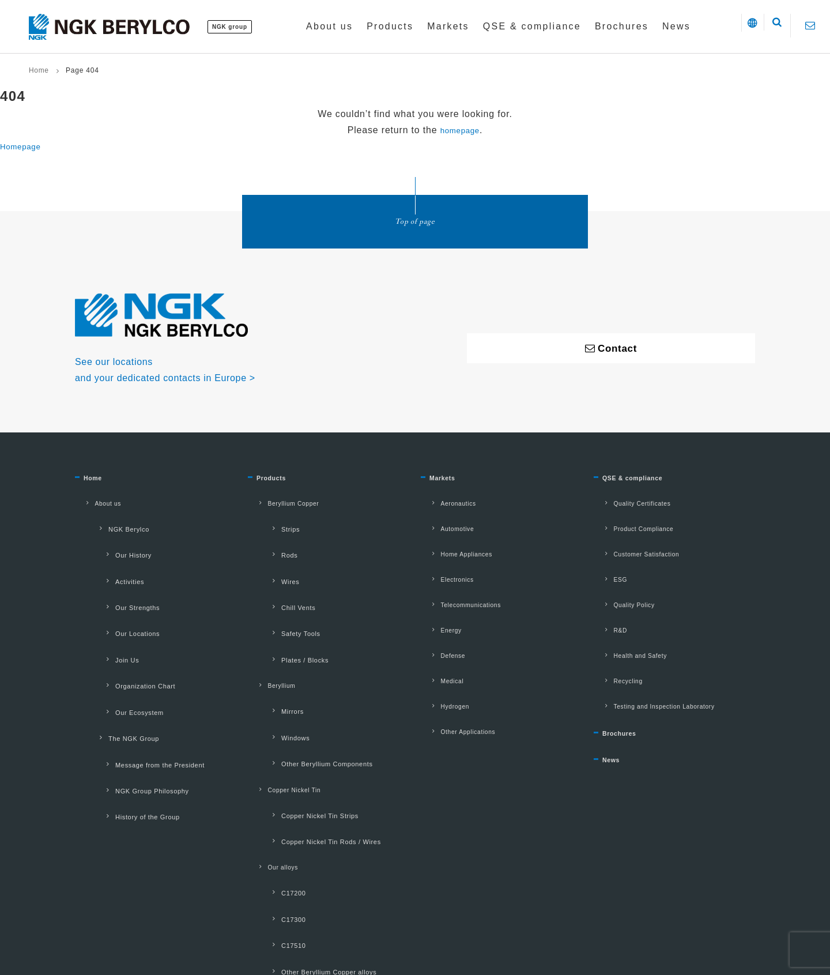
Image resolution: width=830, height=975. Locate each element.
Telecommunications (460, 578)
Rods (267, 539)
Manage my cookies (559, 909)
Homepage (24, 146)
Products (276, 483)
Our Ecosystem (117, 644)
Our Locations (115, 592)
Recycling (615, 634)
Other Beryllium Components (305, 680)
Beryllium (268, 627)
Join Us (104, 609)
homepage (460, 130)
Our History (111, 539)
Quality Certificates (631, 504)
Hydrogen (441, 652)
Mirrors (270, 645)
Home (39, 70)
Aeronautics (445, 504)
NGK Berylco (106, 522)
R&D (606, 597)
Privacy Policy (324, 909)
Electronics (444, 560)
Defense (439, 615)
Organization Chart (123, 626)
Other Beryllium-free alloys (302, 839)
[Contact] (810, 25)
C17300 (271, 787)
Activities (107, 557)
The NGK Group (111, 661)
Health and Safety (629, 615)
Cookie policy (389, 909)
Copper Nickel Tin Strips (298, 716)
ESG (606, 560)
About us (94, 504)
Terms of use (260, 909)
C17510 (271, 804)
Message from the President (138, 679)
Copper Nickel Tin (283, 698)
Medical (438, 634)
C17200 (271, 769)
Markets (447, 483)
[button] (730, 26)
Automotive (444, 523)
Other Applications (457, 671)
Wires (268, 557)
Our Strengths (115, 574)
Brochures (626, 680)
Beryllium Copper (282, 504)
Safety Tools (278, 592)
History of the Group (125, 714)
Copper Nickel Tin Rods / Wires (309, 733)
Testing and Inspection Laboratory (657, 652)
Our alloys (270, 752)
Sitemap (492, 909)
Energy (437, 597)
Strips (268, 522)
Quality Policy (622, 578)
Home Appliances (455, 541)
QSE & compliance (644, 483)
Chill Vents (276, 574)
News (614, 711)
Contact (444, 909)
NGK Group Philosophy (130, 696)
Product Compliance (633, 523)
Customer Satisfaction (636, 541)
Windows (273, 663)
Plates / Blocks (283, 609)
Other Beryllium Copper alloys (307, 821)
